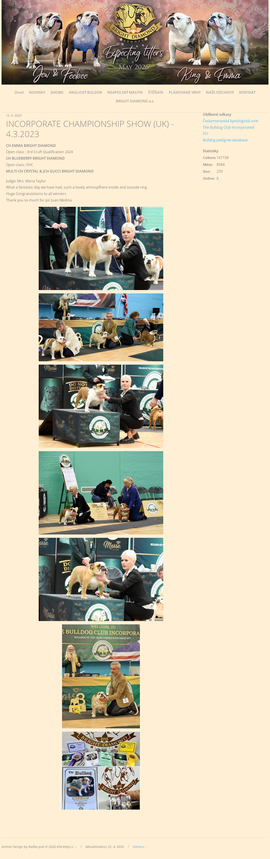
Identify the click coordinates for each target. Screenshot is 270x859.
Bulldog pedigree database (225, 140)
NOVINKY (37, 92)
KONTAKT (247, 92)
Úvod (19, 92)
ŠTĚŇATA (155, 92)
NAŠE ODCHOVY (220, 92)
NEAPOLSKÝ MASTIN (125, 92)
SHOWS (56, 92)
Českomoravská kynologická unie (230, 120)
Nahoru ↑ (140, 847)
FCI (205, 133)
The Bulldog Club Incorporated (228, 127)
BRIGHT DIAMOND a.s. (135, 101)
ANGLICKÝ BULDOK (85, 92)
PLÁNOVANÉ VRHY (185, 92)
